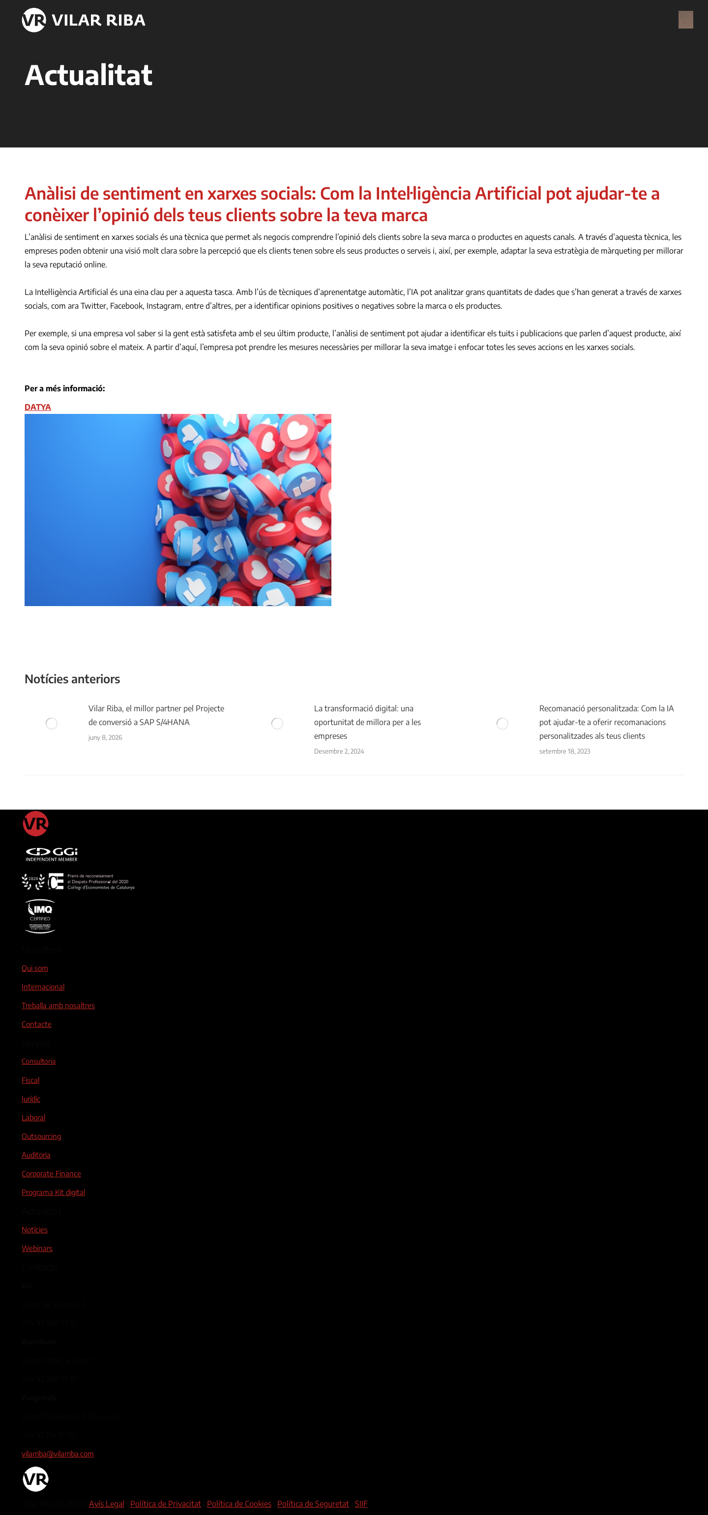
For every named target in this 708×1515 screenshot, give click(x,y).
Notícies (35, 1229)
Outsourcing (41, 1136)
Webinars (37, 1248)
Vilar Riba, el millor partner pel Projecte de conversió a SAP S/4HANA (156, 715)
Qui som (35, 967)
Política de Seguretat (313, 1504)
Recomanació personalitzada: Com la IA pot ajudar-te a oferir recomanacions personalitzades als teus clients (606, 722)
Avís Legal (106, 1504)
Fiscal (30, 1080)
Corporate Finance (51, 1173)
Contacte (37, 1024)
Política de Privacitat (165, 1504)
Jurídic (31, 1098)
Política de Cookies (239, 1504)
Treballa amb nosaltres (58, 1005)
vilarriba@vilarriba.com (58, 1453)
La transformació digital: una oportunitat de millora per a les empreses (367, 722)
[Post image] (52, 723)
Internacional (43, 986)
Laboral (33, 1117)
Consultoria (39, 1061)
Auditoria (36, 1154)
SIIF (361, 1504)
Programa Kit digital (53, 1192)
